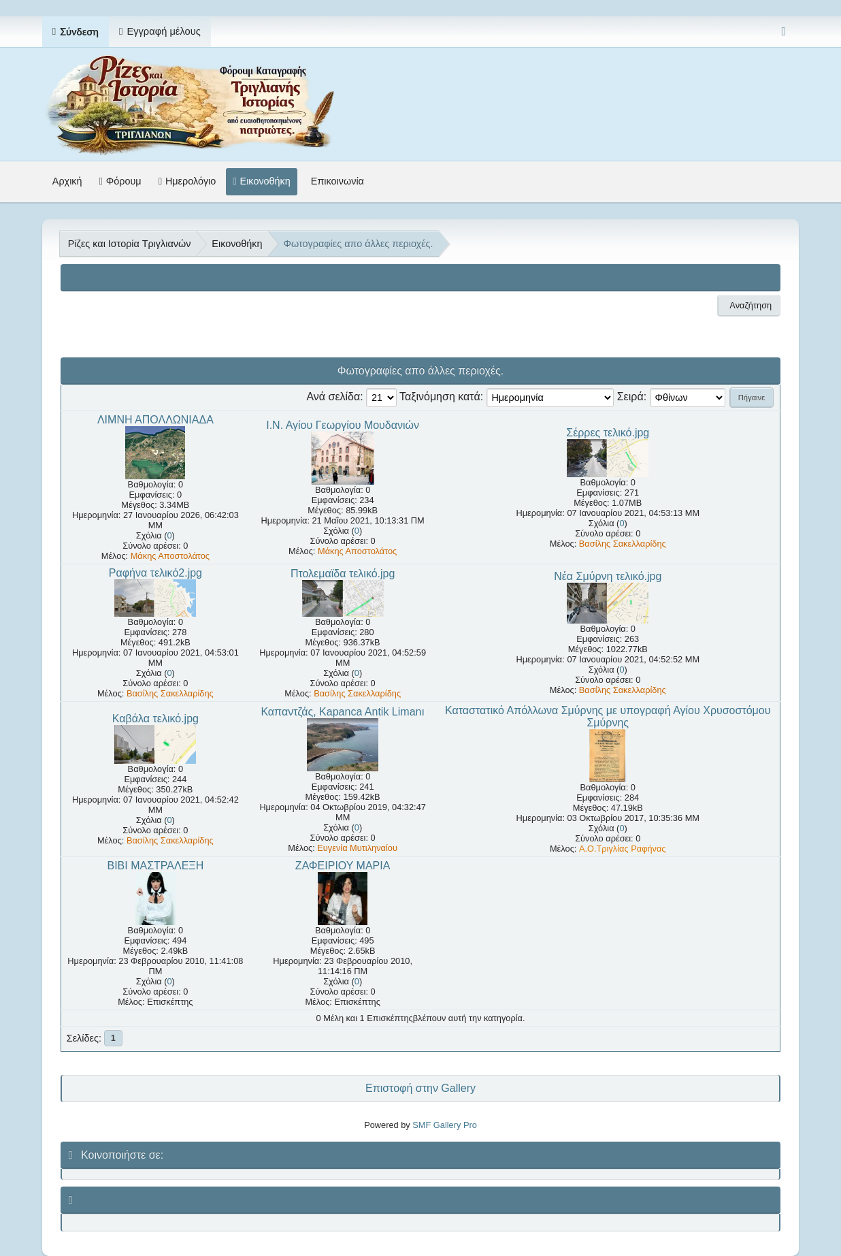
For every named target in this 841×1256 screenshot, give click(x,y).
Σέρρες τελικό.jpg (607, 432)
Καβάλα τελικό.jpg (155, 718)
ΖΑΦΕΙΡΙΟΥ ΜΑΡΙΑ (343, 865)
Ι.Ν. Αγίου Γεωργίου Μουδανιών (342, 425)
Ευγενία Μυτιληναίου (357, 848)
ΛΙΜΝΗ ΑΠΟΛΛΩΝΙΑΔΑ (155, 419)
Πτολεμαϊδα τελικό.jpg (343, 573)
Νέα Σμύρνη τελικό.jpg (607, 576)
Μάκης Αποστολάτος (170, 556)
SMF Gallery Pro (444, 1125)
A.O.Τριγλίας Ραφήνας (622, 848)
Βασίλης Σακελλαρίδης (622, 543)
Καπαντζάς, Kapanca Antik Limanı (342, 712)
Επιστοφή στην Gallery (420, 1088)
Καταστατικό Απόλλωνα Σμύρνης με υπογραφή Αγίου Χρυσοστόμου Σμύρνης (607, 716)
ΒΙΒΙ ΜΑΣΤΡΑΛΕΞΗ (155, 865)
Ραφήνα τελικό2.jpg (155, 573)
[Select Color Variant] (783, 31)
